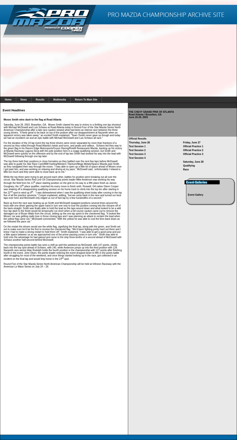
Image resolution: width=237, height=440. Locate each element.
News (24, 99)
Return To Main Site (86, 99)
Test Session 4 (137, 158)
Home (8, 99)
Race (186, 169)
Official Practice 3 (193, 154)
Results (40, 99)
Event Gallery (195, 194)
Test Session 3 (137, 154)
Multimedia (59, 99)
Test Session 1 (137, 146)
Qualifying (189, 165)
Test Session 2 (137, 150)
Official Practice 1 (193, 146)
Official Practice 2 (193, 150)
